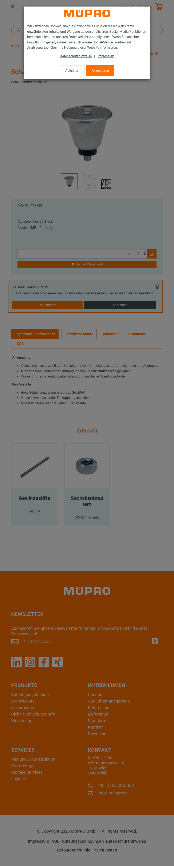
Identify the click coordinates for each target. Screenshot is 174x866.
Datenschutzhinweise (76, 56)
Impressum (106, 56)
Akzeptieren (100, 71)
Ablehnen (72, 71)
